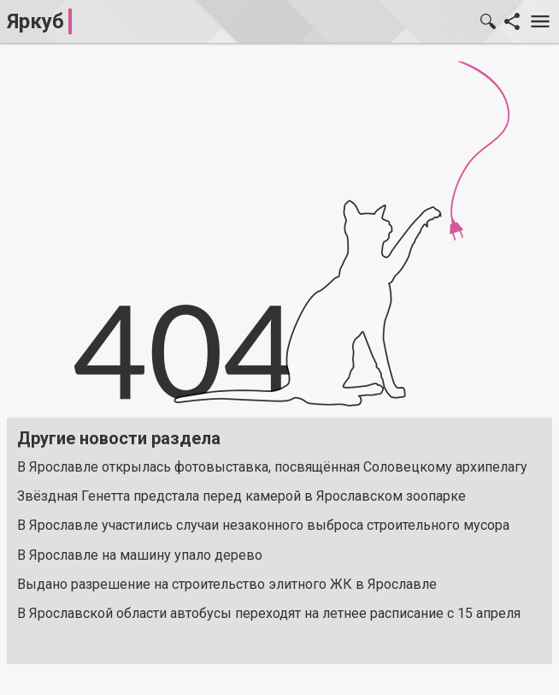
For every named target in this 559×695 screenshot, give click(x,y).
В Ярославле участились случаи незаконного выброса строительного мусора (263, 525)
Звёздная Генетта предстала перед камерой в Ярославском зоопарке (241, 496)
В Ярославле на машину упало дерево (139, 555)
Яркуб (35, 21)
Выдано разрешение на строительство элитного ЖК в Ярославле (227, 584)
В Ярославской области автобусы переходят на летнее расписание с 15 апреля (269, 613)
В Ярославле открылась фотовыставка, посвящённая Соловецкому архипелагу (272, 467)
